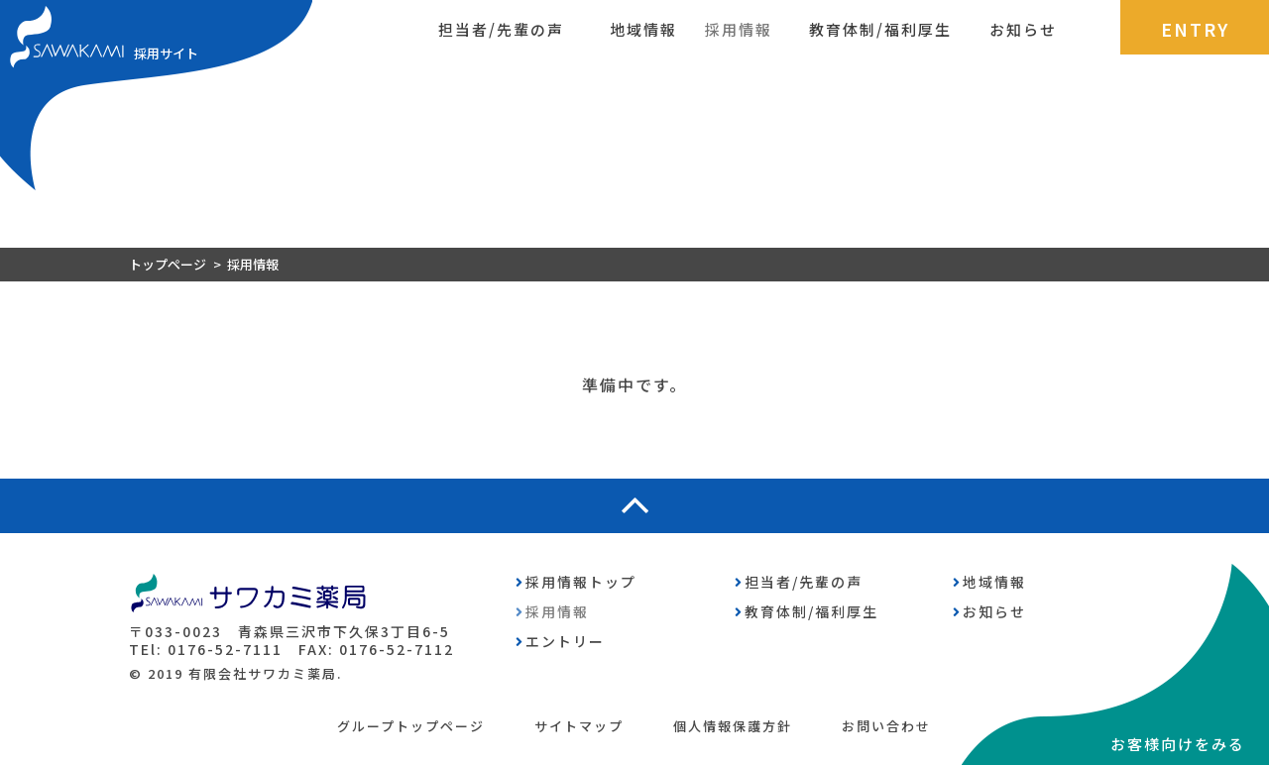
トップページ (167, 264)
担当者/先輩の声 (501, 29)
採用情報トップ (580, 582)
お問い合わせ (886, 725)
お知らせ (1023, 29)
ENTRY (1195, 29)
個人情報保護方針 (732, 725)
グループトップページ (411, 725)
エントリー (565, 641)
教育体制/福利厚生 (880, 29)
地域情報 (643, 29)
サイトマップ (579, 725)
